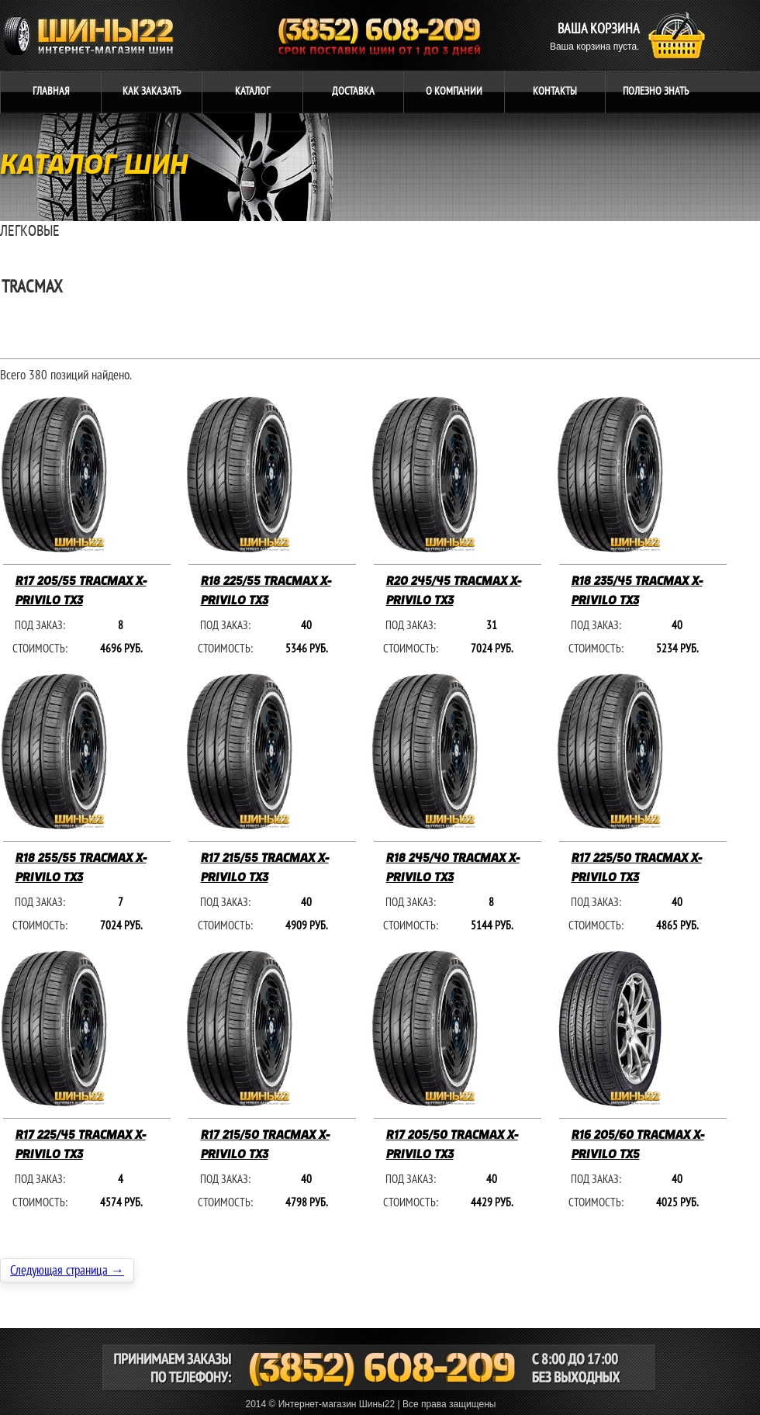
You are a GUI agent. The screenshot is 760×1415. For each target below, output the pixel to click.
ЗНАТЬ (656, 91)
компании (454, 91)
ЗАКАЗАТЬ (152, 91)
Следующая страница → (67, 1270)
